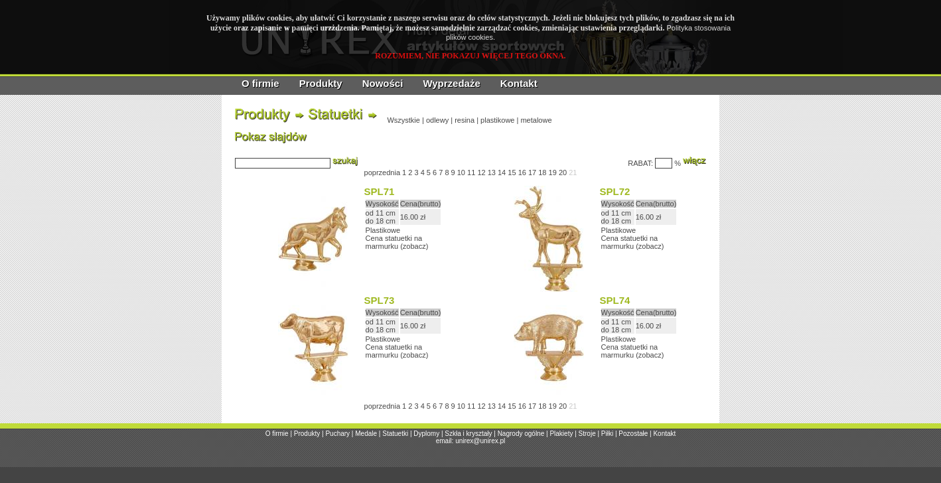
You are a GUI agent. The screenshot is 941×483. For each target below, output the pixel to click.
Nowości (382, 83)
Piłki (607, 433)
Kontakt (519, 83)
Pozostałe (633, 433)
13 (492, 172)
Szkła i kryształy (468, 433)
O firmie (260, 83)
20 (563, 172)
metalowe (535, 120)
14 (502, 172)
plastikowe (497, 120)
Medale (366, 433)
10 (461, 172)
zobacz (414, 246)
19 (553, 172)
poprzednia (382, 172)
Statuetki (395, 433)
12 (481, 172)
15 (512, 172)
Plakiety (561, 433)
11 (471, 172)
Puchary (337, 433)
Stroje (587, 433)
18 (542, 172)
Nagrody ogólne (521, 433)
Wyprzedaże (451, 83)
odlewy (437, 120)
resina (464, 120)
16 (522, 172)
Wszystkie (403, 120)
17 (532, 172)
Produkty (320, 83)
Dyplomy (426, 433)
